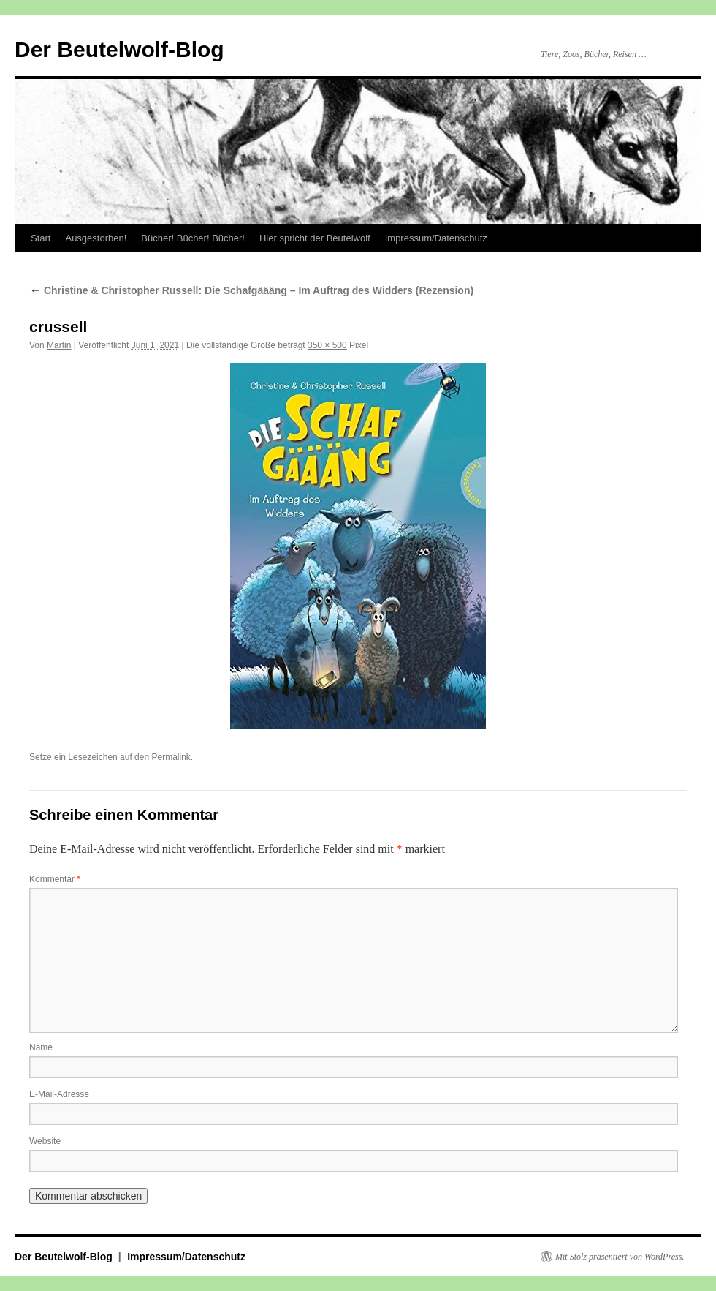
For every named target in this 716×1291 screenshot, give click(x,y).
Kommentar (54, 879)
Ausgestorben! (95, 238)
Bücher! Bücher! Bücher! (193, 238)
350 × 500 (327, 345)
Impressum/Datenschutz (436, 238)
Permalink (170, 757)
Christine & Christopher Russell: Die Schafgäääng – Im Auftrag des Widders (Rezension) (251, 290)
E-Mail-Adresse (59, 1094)
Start (40, 238)
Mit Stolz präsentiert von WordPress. (619, 1257)
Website (45, 1141)
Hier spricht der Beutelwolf (314, 238)
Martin (59, 345)
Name (41, 1047)
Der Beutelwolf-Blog (119, 49)
